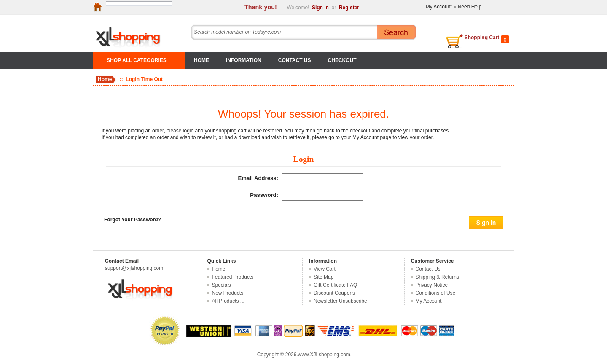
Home (201, 60)
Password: (264, 195)
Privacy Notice (432, 285)
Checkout (342, 60)
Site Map (323, 277)
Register (349, 8)
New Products (228, 293)
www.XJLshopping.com (324, 355)
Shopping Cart (482, 37)
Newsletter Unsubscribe (340, 301)
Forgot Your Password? (132, 220)
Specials (221, 285)
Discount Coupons (334, 293)
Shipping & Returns (437, 277)
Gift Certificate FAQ (335, 285)
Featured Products (233, 277)
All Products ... (228, 301)
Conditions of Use (436, 293)
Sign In (320, 8)
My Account (439, 7)
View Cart (325, 269)
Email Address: (258, 178)
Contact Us (294, 60)
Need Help (470, 7)
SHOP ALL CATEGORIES (137, 60)
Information (243, 60)
